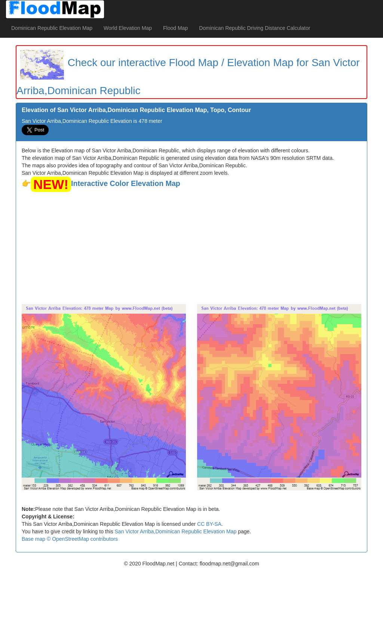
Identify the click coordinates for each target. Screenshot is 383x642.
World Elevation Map (128, 28)
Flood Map (175, 28)
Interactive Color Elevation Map (125, 183)
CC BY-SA (209, 524)
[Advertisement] (191, 248)
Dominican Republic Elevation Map (51, 28)
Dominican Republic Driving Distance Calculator (254, 28)
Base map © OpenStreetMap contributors (70, 539)
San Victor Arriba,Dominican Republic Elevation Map (176, 531)
